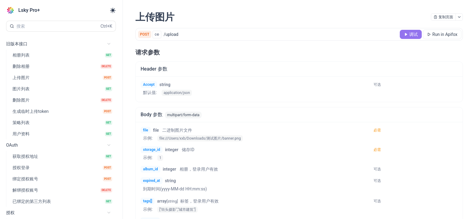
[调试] (411, 34)
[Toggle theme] (113, 10)
